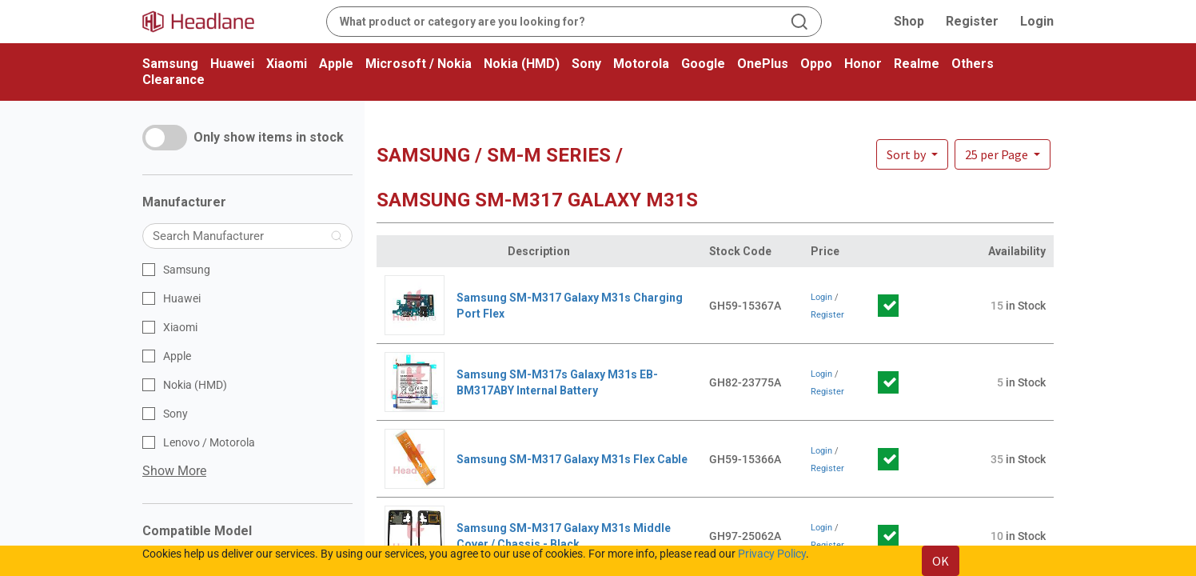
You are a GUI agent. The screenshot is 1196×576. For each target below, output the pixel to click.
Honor (863, 63)
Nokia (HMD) (522, 63)
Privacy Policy (772, 553)
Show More (174, 470)
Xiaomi (286, 63)
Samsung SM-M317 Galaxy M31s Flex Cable (572, 459)
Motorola (641, 63)
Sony (586, 63)
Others (972, 63)
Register (972, 21)
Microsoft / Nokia (418, 63)
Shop (909, 21)
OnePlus (762, 63)
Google (703, 63)
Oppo (816, 63)
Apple (336, 63)
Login (1037, 21)
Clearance (173, 79)
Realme (916, 63)
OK (940, 561)
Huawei (232, 63)
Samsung (170, 63)
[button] (1002, 154)
